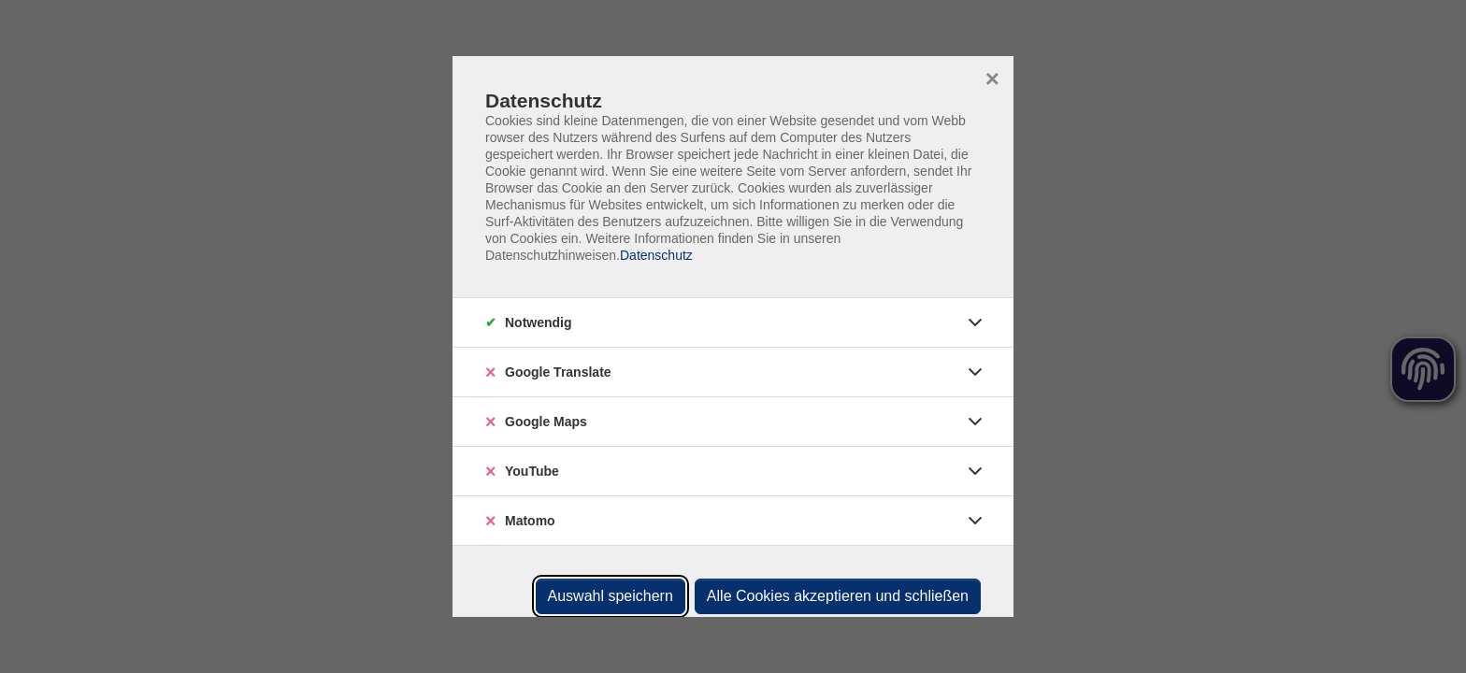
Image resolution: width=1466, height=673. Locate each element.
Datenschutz (656, 255)
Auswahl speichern (610, 596)
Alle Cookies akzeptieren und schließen (838, 596)
